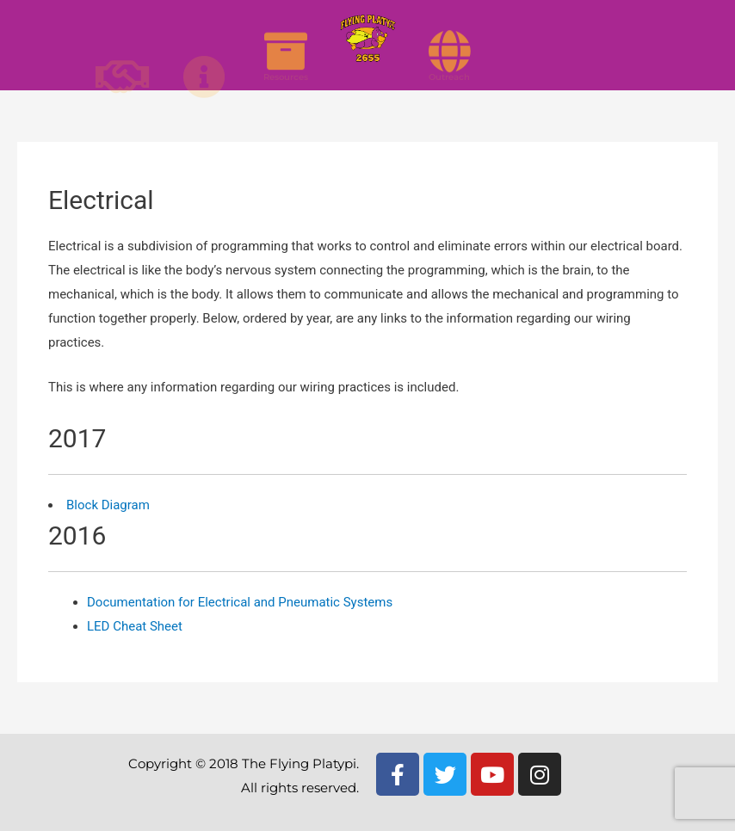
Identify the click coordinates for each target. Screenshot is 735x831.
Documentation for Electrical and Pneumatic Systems (239, 602)
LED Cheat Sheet (134, 626)
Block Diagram (108, 505)
